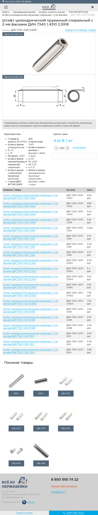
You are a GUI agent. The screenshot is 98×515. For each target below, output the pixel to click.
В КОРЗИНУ (79, 147)
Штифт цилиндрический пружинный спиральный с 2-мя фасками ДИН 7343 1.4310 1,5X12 (30, 205)
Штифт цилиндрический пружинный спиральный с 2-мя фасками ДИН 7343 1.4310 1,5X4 (30, 229)
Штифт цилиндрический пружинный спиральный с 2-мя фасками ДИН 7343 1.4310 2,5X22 (30, 294)
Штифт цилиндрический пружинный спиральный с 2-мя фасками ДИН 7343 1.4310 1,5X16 (30, 221)
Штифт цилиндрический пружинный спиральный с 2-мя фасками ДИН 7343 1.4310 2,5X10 (30, 261)
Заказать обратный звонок (64, 486)
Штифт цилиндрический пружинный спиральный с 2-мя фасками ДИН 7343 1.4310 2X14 (30, 351)
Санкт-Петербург (23, 1)
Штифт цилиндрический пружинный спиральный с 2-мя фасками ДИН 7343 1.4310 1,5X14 (30, 213)
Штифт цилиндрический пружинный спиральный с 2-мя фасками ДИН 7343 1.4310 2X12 (30, 343)
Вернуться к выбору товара (80, 30)
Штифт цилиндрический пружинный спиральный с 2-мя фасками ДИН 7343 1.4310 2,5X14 (30, 278)
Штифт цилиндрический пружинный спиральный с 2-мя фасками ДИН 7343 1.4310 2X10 (30, 335)
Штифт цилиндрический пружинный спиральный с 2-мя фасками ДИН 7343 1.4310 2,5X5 (30, 310)
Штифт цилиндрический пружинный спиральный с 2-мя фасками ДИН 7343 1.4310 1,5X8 (30, 253)
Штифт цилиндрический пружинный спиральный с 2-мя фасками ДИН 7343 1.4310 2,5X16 (30, 286)
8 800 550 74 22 (75, 512)
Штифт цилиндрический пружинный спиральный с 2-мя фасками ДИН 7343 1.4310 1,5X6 (30, 245)
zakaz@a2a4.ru (58, 492)
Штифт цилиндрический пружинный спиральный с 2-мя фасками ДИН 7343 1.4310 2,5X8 (30, 326)
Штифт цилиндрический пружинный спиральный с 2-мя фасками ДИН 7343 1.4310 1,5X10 (30, 196)
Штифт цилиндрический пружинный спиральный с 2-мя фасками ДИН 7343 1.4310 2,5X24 (30, 302)
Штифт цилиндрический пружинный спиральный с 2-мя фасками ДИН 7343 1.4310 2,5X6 (30, 318)
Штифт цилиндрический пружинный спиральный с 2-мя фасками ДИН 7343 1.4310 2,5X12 (30, 270)
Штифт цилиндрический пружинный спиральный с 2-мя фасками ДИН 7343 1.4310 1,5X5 (30, 237)
